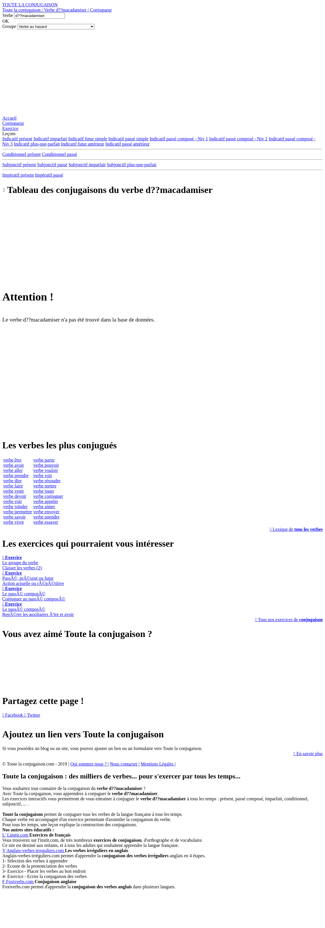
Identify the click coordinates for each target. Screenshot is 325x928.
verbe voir (12, 501)
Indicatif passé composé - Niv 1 (179, 138)
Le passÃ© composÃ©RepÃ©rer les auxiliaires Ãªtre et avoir (38, 609)
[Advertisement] (162, 72)
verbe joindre (15, 506)
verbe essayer (45, 522)
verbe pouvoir (46, 465)
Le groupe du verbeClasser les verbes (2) (22, 562)
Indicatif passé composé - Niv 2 (238, 138)
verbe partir (44, 460)
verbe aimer (44, 506)
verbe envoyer (46, 511)
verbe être (12, 460)
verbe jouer (43, 491)
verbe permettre (17, 511)
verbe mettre (44, 485)
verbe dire (12, 480)
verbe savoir (14, 516)
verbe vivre (13, 522)
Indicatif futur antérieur (82, 143)
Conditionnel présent (21, 154)
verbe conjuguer (48, 496)
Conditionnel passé (59, 154)
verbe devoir (14, 496)
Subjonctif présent (19, 164)
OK (5, 21)
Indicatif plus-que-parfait (37, 143)
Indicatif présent (17, 138)
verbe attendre (46, 516)
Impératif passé (49, 175)
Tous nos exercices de (289, 619)
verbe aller (13, 470)
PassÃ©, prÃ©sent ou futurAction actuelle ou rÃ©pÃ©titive (33, 578)
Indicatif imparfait (50, 138)
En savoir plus (308, 753)
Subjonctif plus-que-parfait (132, 164)
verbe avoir (13, 465)
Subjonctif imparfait (86, 164)
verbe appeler (45, 501)
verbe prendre (15, 475)
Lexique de (296, 529)
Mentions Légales (158, 763)
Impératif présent (18, 175)
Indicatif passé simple (128, 138)
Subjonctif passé (52, 164)
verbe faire (13, 485)
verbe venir (13, 491)
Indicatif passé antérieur (127, 143)
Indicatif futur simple (87, 138)
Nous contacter (124, 763)
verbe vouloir (45, 470)
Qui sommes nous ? (89, 763)
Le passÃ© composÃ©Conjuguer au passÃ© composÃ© (33, 593)
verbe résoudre (47, 480)
